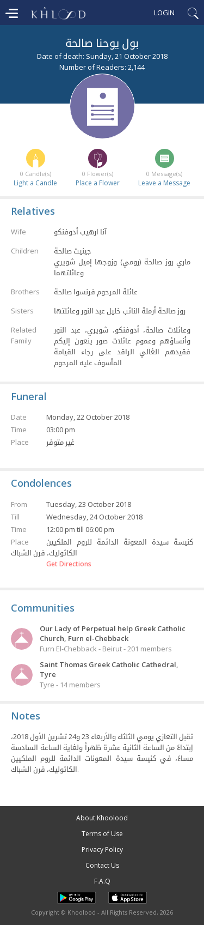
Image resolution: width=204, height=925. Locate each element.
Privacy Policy (102, 849)
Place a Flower (98, 183)
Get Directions (68, 564)
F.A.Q (102, 881)
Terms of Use (102, 833)
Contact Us (102, 865)
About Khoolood (102, 818)
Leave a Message (164, 183)
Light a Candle (35, 183)
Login (164, 12)
